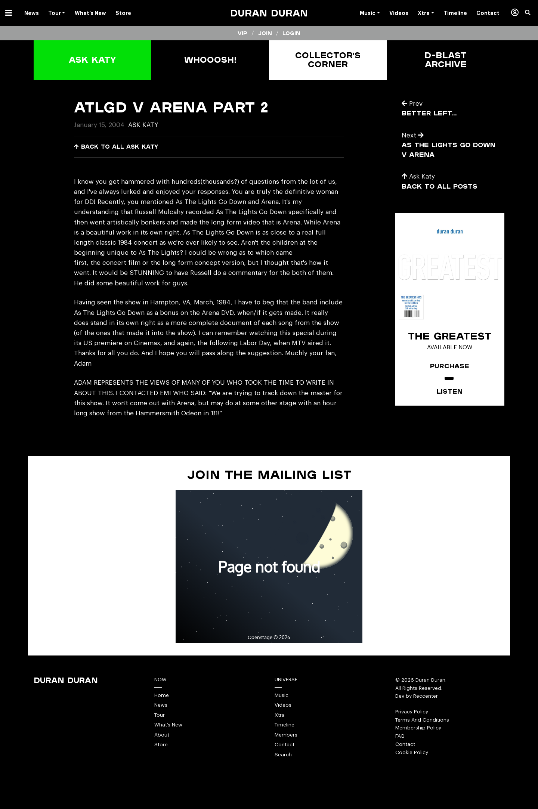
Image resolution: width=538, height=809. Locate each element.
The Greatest (449, 335)
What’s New (168, 724)
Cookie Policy (411, 752)
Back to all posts (439, 186)
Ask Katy (143, 125)
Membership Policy (418, 727)
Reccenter (425, 696)
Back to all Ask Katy (116, 146)
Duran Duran (269, 12)
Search (283, 754)
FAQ (400, 736)
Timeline (284, 724)
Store (161, 744)
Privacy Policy (411, 711)
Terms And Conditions (422, 719)
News (160, 705)
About (161, 734)
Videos (283, 705)
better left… (429, 113)
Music (281, 695)
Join (265, 33)
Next (413, 135)
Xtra (280, 715)
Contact (284, 744)
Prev (412, 103)
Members (286, 734)
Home (161, 695)
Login (291, 33)
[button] (531, 13)
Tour (159, 715)
